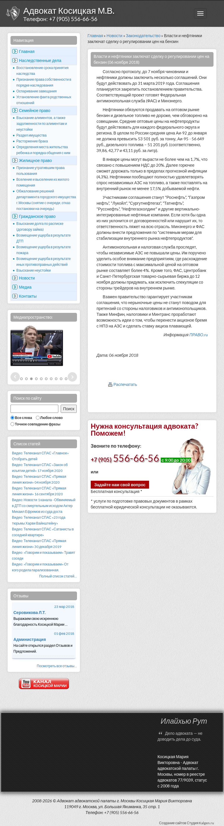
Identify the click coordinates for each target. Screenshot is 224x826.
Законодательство (143, 35)
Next (72, 377)
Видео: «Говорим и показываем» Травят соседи (43, 555)
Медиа (25, 286)
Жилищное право (35, 160)
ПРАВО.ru (198, 334)
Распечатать (125, 384)
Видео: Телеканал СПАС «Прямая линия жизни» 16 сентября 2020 (39, 491)
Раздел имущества (31, 135)
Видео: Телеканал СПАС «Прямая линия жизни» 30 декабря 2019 (39, 544)
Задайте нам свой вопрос (120, 484)
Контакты (27, 296)
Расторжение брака (32, 141)
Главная (26, 51)
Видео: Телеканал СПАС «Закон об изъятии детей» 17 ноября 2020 (40, 468)
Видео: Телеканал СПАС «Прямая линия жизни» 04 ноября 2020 (39, 479)
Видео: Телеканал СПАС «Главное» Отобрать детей (40, 456)
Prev (15, 377)
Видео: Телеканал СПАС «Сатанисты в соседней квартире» (43, 532)
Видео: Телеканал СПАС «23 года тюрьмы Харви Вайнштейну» (38, 520)
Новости (27, 277)
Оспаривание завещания (36, 91)
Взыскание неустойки (33, 270)
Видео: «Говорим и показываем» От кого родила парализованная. (40, 567)
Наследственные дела (40, 60)
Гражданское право (37, 216)
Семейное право (34, 110)
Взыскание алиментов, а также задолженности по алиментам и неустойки (41, 123)
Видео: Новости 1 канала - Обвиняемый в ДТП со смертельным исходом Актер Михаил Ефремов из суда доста (43, 506)
